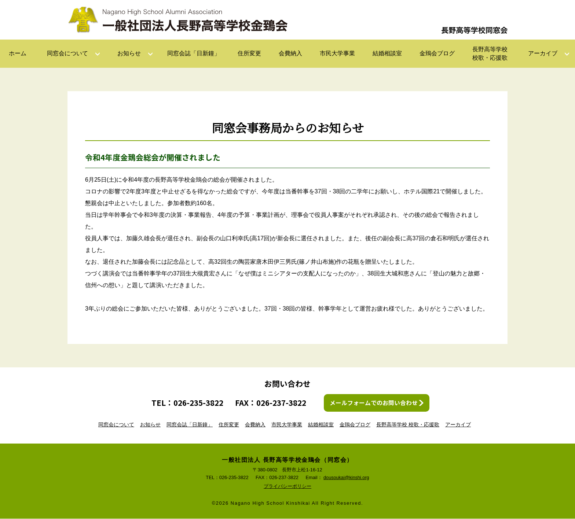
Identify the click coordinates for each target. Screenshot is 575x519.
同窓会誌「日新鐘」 (193, 53)
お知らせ (129, 53)
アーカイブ (542, 53)
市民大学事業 (337, 53)
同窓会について (67, 53)
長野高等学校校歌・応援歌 (490, 53)
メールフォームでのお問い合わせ (374, 402)
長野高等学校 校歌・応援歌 (407, 424)
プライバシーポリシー (287, 486)
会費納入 (290, 53)
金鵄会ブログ (437, 53)
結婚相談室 (387, 53)
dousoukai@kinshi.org (346, 477)
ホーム (17, 53)
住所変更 (249, 53)
